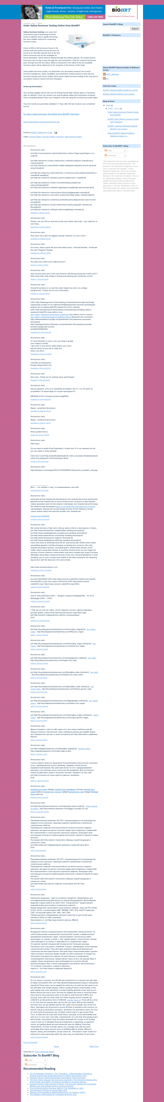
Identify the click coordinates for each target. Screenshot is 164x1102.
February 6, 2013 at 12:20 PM (40, 601)
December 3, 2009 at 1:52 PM (40, 213)
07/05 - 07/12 (114, 109)
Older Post (94, 1046)
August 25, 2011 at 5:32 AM (39, 490)
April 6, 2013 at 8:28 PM (38, 850)
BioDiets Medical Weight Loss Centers (119, 94)
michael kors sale (76, 792)
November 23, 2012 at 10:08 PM (41, 570)
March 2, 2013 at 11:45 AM (39, 663)
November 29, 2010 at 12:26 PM (41, 354)
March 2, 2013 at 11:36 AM (39, 649)
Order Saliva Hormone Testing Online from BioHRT (51, 25)
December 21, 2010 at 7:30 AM (41, 423)
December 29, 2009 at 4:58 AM (41, 227)
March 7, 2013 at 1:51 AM (39, 754)
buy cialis (92, 658)
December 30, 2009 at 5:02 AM (41, 239)
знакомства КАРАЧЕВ (40, 516)
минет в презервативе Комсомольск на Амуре (75, 506)
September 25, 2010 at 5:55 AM (41, 332)
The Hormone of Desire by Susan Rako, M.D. (48, 1090)
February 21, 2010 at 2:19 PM (40, 293)
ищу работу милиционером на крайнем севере (51, 317)
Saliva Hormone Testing (73, 137)
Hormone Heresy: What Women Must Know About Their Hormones (57, 1078)
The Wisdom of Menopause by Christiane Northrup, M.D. (53, 1094)
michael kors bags (39, 789)
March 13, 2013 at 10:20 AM (40, 781)
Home (56, 1046)
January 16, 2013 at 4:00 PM (40, 587)
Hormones (60, 137)
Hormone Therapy (48, 137)
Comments (31, 1065)
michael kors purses (52, 792)
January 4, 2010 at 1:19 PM (39, 265)
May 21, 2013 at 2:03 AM (39, 923)
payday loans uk (74, 1000)
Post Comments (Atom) (44, 1052)
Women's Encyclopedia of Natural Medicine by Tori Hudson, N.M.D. (58, 1092)
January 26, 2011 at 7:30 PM (40, 435)
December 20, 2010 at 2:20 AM (41, 411)
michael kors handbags (65, 789)
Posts (28, 1060)
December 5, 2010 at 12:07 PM (41, 368)
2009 (108, 105)
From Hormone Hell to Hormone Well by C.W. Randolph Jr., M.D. (57, 1088)
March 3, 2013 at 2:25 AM (39, 720)
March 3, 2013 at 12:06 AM (39, 706)
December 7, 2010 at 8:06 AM (40, 380)
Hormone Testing (35, 137)
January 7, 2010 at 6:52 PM (39, 279)
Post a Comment (30, 1042)
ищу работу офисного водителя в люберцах (50, 314)
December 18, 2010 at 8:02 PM (41, 399)
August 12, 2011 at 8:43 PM (40, 461)
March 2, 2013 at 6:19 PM (39, 678)
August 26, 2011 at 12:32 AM (40, 519)
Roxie (106, 78)
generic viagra (84, 748)
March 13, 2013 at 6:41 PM (39, 797)
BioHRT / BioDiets (111, 74)
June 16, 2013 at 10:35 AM (39, 1037)
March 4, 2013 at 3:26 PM (39, 740)
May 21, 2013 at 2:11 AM (39, 971)
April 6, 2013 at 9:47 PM (38, 889)
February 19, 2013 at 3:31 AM (40, 620)
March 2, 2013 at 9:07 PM (39, 692)
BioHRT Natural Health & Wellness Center (120, 90)
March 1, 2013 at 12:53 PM (39, 635)
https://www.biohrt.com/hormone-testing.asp (41, 122)
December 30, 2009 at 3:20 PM (41, 253)
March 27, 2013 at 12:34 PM (40, 812)
